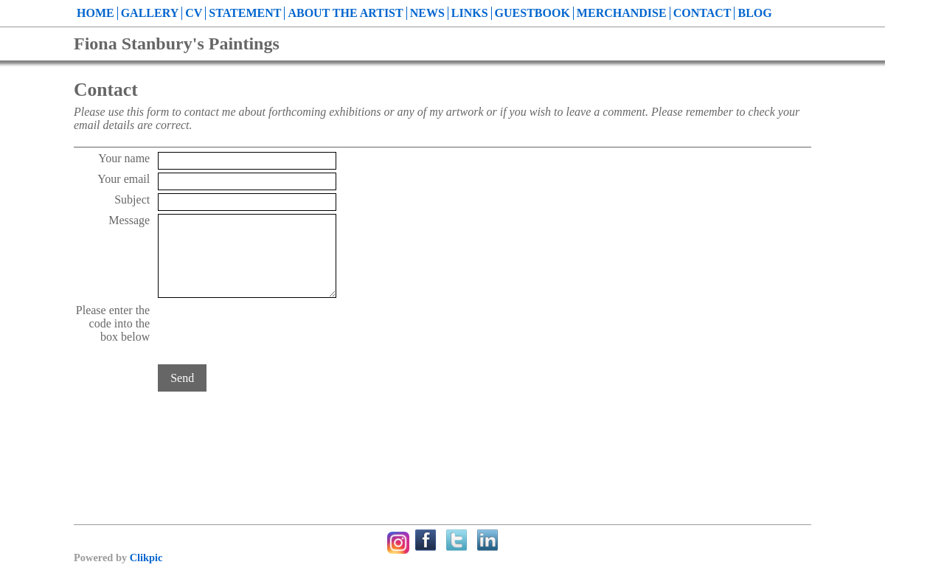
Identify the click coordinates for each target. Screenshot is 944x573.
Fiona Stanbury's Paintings (177, 43)
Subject (132, 199)
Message (129, 220)
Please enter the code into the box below (113, 323)
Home (95, 13)
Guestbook (532, 13)
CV (193, 13)
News (427, 13)
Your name (124, 158)
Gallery (150, 13)
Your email (123, 179)
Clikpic (146, 557)
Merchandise (622, 13)
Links (469, 13)
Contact (702, 13)
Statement (245, 13)
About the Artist (345, 13)
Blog (754, 13)
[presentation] (270, 332)
